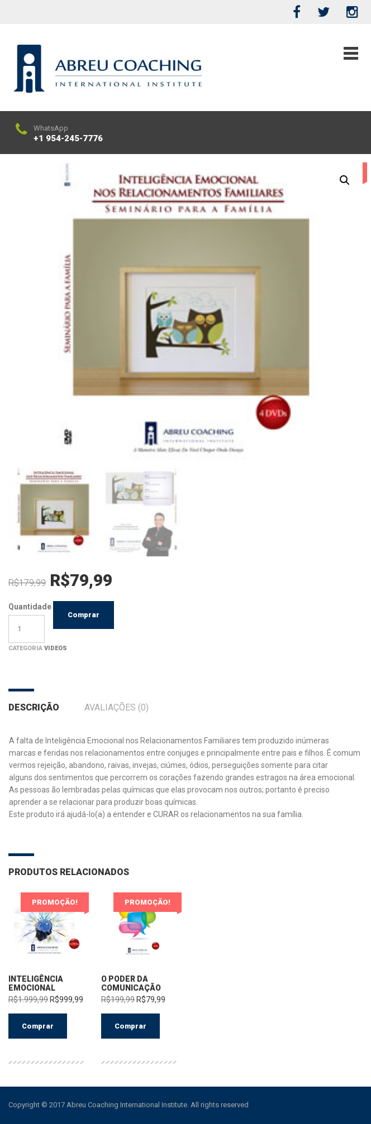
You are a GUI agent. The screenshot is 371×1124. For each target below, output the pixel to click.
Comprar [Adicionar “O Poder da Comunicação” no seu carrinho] (130, 1026)
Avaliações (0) (116, 707)
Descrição (33, 707)
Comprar (83, 615)
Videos (55, 648)
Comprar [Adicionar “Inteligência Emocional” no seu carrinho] (38, 1026)
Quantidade (26, 606)
